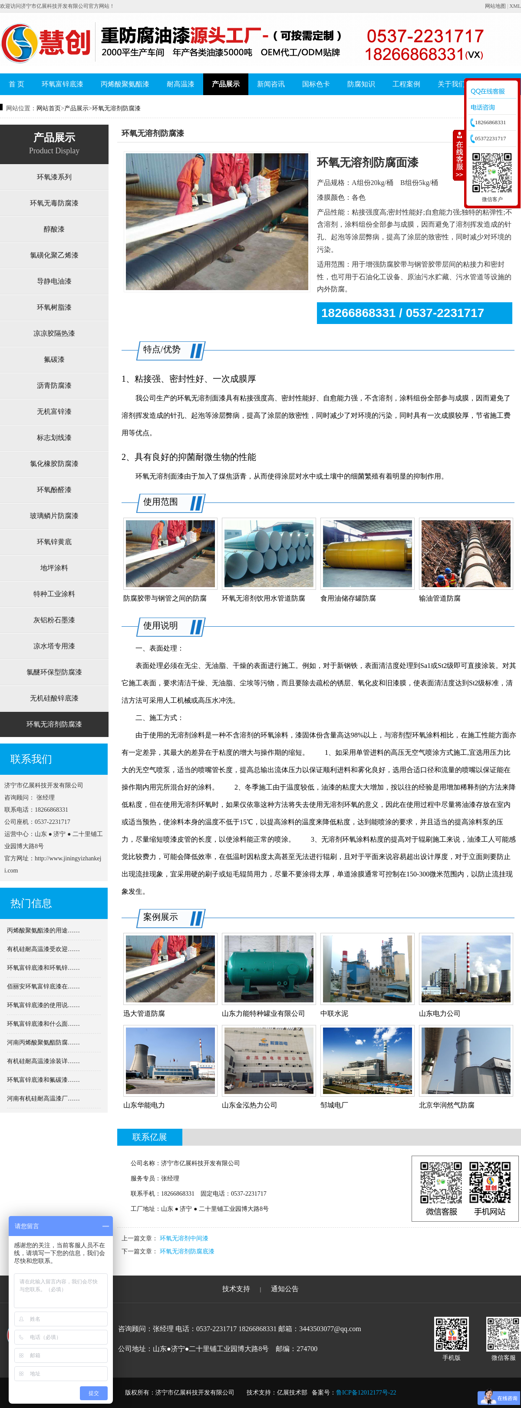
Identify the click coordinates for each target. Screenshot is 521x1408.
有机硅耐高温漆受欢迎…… (43, 949)
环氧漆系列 (54, 177)
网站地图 (495, 6)
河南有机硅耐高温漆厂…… (43, 1098)
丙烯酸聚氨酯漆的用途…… (43, 930)
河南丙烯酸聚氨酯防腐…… (43, 1042)
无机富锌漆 (54, 411)
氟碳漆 (54, 359)
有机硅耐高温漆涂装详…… (43, 1061)
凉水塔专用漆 (54, 646)
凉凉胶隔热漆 (54, 333)
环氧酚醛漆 (54, 489)
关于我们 (451, 84)
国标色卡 (316, 84)
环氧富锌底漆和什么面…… (43, 1024)
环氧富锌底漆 (62, 84)
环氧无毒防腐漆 (54, 203)
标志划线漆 (54, 437)
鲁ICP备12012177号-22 (366, 1392)
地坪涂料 (54, 568)
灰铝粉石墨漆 (54, 620)
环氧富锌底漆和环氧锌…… (43, 968)
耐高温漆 (181, 84)
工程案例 (406, 84)
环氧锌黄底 (54, 541)
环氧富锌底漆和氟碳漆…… (43, 1080)
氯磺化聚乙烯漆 (54, 255)
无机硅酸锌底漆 (54, 698)
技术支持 (236, 1288)
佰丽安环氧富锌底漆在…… (43, 986)
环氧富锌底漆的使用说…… (43, 1005)
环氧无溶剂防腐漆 (116, 108)
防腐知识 (361, 84)
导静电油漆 (54, 281)
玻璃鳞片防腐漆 (54, 515)
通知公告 (285, 1288)
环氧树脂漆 (54, 307)
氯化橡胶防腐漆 (54, 463)
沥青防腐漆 (54, 385)
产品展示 (226, 84)
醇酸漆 (54, 229)
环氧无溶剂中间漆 (184, 1238)
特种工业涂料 (54, 594)
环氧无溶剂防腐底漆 (187, 1251)
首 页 (16, 84)
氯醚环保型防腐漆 (54, 672)
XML (515, 6)
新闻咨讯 (271, 84)
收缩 (459, 155)
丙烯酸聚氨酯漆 (125, 84)
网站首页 (48, 108)
